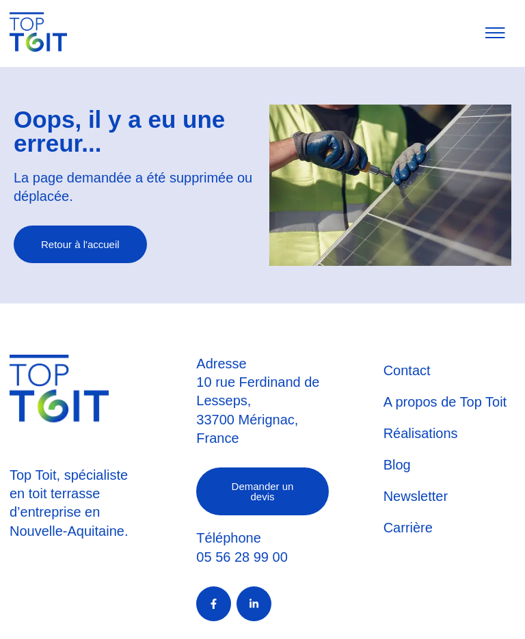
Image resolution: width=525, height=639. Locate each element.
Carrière (408, 527)
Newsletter (415, 496)
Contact (407, 370)
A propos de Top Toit (445, 401)
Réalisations (420, 433)
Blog (397, 464)
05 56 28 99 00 (241, 557)
